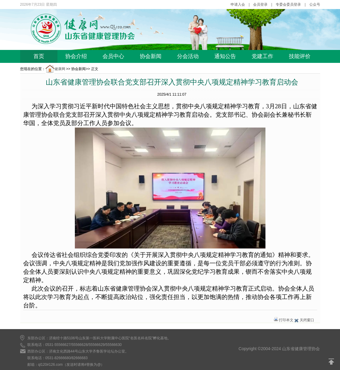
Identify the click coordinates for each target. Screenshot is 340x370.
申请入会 (238, 4)
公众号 (314, 4)
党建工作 (262, 56)
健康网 (55, 69)
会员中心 (113, 56)
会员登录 (260, 4)
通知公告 (225, 56)
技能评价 (300, 56)
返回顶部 (331, 361)
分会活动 (188, 56)
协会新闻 (150, 56)
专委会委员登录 (288, 4)
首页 (38, 56)
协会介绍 (76, 56)
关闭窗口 (307, 320)
